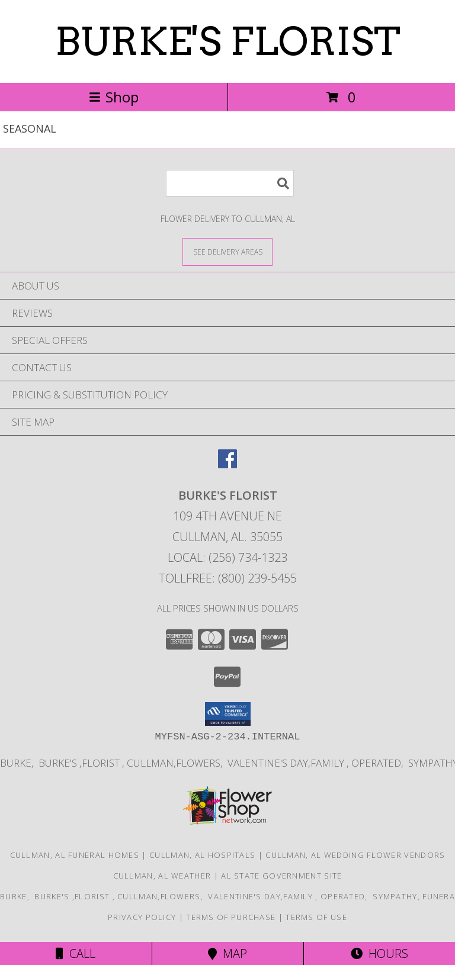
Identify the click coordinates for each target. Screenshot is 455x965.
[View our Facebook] (227, 464)
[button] (228, 714)
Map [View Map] (227, 953)
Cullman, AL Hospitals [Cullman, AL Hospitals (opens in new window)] (202, 855)
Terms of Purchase (230, 917)
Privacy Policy (142, 917)
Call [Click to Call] (75, 953)
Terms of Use (316, 917)
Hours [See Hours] (379, 953)
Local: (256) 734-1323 (227, 557)
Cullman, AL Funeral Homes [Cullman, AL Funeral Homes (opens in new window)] (75, 855)
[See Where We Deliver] (227, 251)
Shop (114, 97)
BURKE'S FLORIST (227, 41)
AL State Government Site (281, 875)
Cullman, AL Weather (162, 875)
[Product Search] (230, 183)
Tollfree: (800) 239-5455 (228, 578)
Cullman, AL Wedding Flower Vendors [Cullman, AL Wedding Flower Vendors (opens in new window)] (355, 855)
